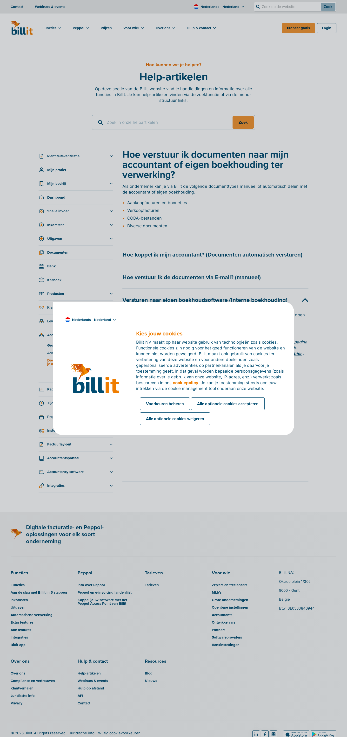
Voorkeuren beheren (165, 404)
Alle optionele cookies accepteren (228, 404)
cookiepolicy (185, 382)
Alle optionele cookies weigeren (175, 419)
